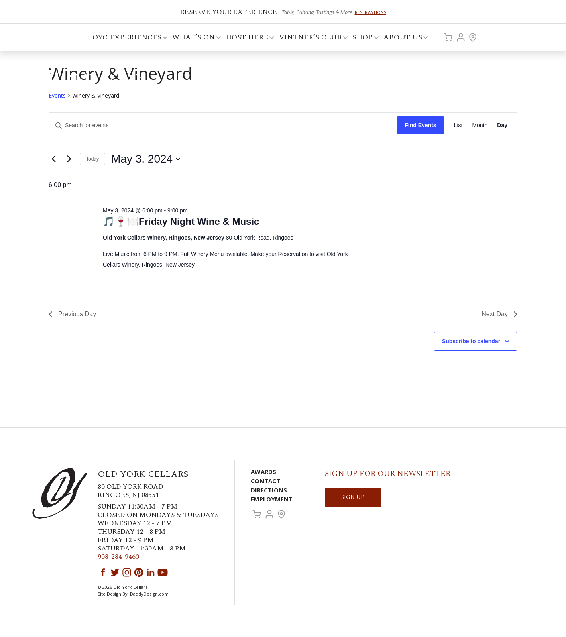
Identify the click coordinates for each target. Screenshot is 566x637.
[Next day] (69, 159)
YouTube (162, 572)
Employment (272, 499)
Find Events (420, 125)
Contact (265, 481)
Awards (263, 472)
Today (92, 159)
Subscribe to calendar (471, 341)
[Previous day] (53, 159)
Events (57, 95)
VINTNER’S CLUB (311, 38)
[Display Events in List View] (458, 125)
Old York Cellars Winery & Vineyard (89, 81)
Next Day (499, 314)
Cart (448, 37)
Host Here (247, 38)
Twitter (115, 572)
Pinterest (139, 572)
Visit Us (473, 37)
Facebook (103, 572)
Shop (363, 38)
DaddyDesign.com (149, 594)
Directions (269, 490)
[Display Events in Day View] (502, 125)
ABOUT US (403, 38)
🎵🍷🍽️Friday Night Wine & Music (181, 221)
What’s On (194, 38)
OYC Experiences (127, 38)
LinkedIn (150, 572)
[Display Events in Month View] (479, 125)
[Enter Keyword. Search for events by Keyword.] (223, 125)
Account (461, 37)
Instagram (127, 572)
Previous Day (72, 314)
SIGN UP (352, 497)
